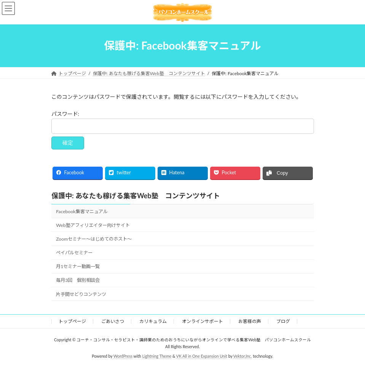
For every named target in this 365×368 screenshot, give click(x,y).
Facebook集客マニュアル (81, 211)
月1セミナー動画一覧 (78, 266)
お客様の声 (249, 321)
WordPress (122, 356)
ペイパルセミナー (74, 253)
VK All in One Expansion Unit (201, 356)
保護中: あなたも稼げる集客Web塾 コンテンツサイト (135, 195)
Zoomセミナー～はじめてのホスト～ (94, 239)
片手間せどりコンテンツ (81, 294)
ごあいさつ (112, 321)
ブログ (283, 321)
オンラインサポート (202, 321)
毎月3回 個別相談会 (78, 280)
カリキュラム (153, 321)
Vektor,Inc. (242, 356)
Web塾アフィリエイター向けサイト (92, 225)
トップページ (72, 321)
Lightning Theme (157, 356)
